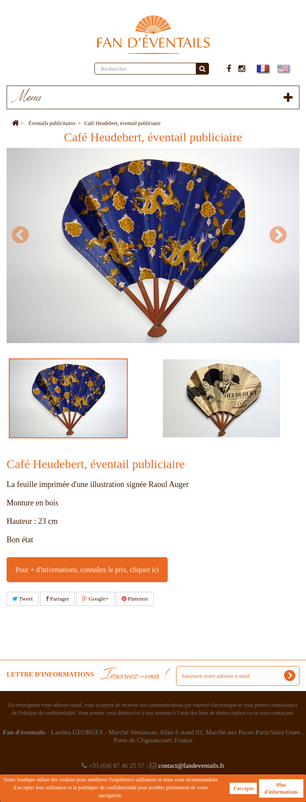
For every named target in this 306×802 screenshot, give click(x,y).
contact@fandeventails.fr (191, 765)
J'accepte (243, 788)
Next (282, 235)
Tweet (22, 598)
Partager (57, 598)
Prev (24, 235)
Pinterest (135, 598)
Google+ (95, 598)
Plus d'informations (281, 788)
